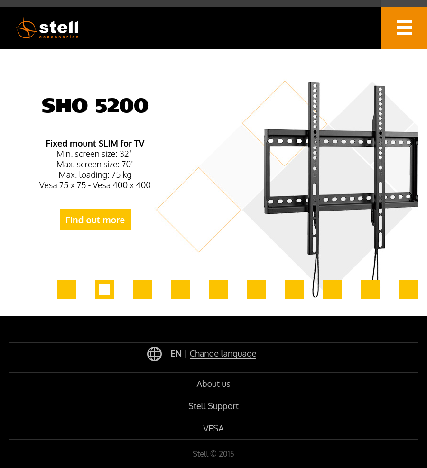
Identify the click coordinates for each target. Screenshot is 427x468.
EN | (202, 354)
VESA (213, 428)
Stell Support (213, 406)
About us (213, 383)
